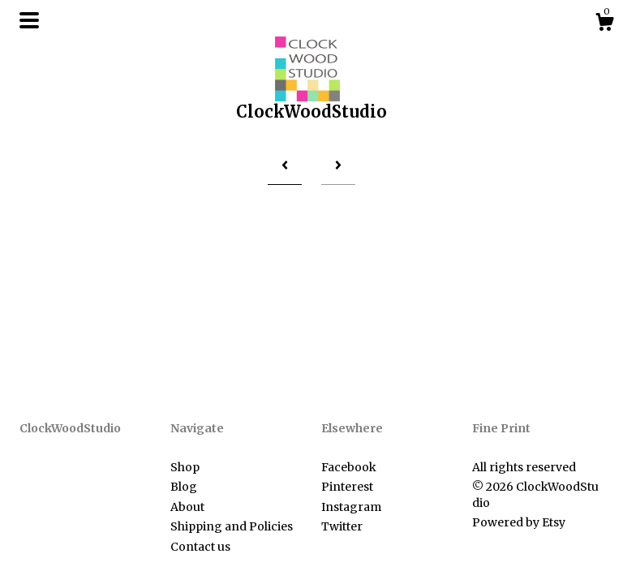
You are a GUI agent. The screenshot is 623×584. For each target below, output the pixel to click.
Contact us (200, 546)
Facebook (348, 467)
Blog (183, 486)
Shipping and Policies (231, 526)
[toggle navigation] (29, 20)
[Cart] (604, 24)
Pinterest (347, 486)
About (187, 507)
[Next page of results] (338, 165)
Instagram (351, 507)
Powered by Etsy (518, 522)
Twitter (342, 526)
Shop (185, 467)
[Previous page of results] (285, 165)
